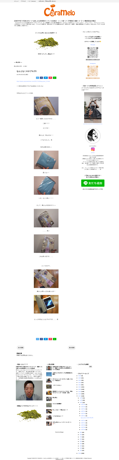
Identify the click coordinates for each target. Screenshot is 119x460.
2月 (81, 448)
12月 (81, 398)
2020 (79, 389)
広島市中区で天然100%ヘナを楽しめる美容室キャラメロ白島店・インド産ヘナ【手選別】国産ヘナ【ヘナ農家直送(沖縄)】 (55, 21)
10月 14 (83, 415)
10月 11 (83, 422)
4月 (81, 443)
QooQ (62, 459)
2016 (79, 453)
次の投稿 (20, 347)
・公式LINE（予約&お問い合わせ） (47, 1)
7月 (81, 437)
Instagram (93, 63)
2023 (79, 382)
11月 (81, 400)
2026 (79, 375)
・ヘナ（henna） (31, 1)
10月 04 (83, 429)
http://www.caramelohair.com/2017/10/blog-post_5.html (33, 81)
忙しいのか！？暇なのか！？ (60, 410)
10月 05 (83, 427)
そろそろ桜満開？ (57, 403)
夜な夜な (55, 397)
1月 (81, 450)
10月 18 (83, 413)
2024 (79, 380)
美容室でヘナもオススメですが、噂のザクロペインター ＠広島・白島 (63, 392)
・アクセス (23, 1)
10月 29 (83, 404)
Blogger (61, 432)
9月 (81, 432)
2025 (79, 378)
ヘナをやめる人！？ (58, 416)
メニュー (16, 1)
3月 (81, 446)
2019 (79, 391)
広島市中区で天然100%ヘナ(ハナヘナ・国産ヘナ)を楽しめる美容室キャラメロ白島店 (62, 368)
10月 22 (83, 409)
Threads (92, 44)
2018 (79, 393)
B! (45, 77)
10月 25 (83, 406)
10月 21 (83, 411)
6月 (81, 439)
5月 (81, 441)
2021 (79, 387)
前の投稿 (71, 347)
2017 (79, 396)
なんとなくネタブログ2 (87, 417)
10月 (81, 402)
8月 (81, 434)
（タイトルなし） (57, 385)
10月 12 (83, 420)
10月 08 (83, 425)
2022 (79, 384)
